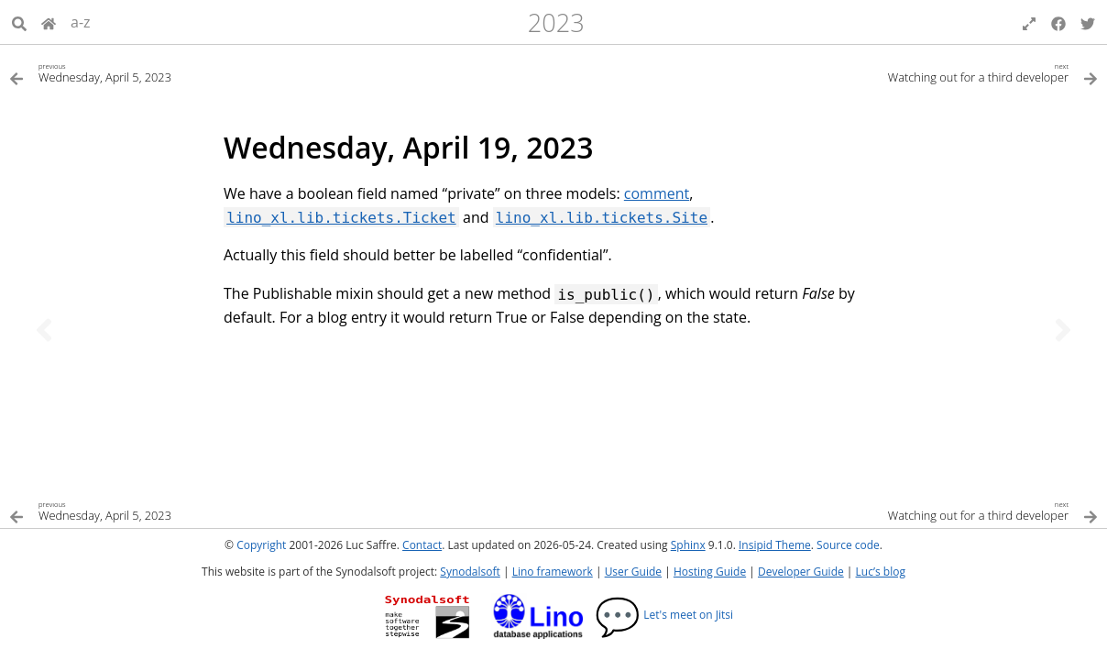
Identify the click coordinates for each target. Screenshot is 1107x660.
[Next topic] (1063, 330)
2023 (556, 22)
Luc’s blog (880, 571)
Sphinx (688, 545)
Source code (848, 545)
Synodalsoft (469, 571)
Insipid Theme (775, 545)
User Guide (633, 571)
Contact (422, 545)
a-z (81, 22)
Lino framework (552, 571)
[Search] (19, 22)
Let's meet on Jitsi (664, 614)
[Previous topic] (44, 330)
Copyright (261, 545)
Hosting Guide (710, 571)
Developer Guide (801, 571)
